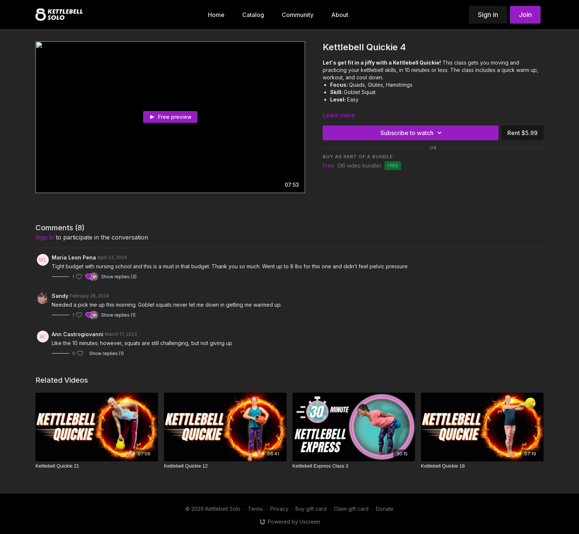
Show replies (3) (119, 276)
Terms (255, 509)
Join (525, 14)
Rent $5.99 (522, 133)
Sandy (60, 296)
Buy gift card (310, 509)
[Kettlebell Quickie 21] (96, 466)
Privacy (279, 509)
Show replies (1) (118, 315)
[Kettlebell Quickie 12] (225, 466)
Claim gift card (351, 509)
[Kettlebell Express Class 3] (353, 466)
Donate (385, 509)
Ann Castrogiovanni (77, 334)
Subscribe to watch (412, 132)
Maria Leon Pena (74, 257)
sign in (44, 237)
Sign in (488, 14)
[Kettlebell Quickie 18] (482, 466)
